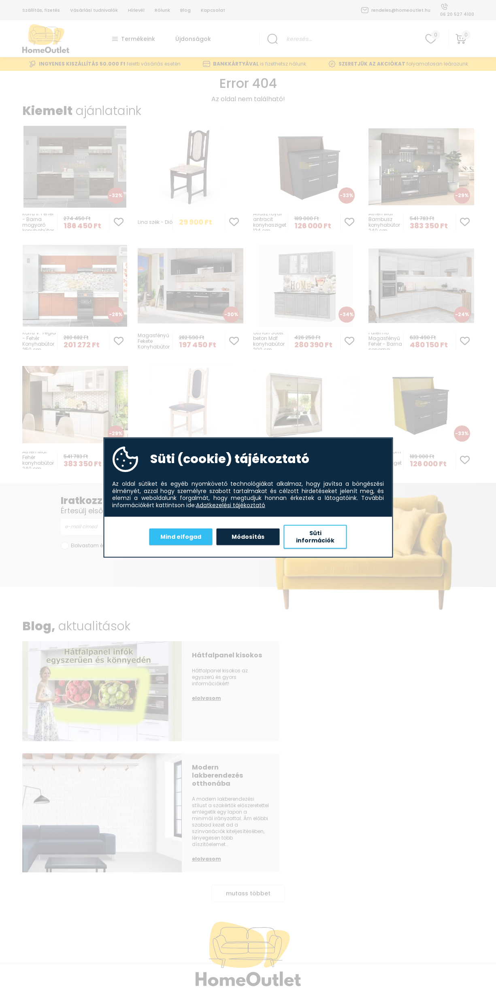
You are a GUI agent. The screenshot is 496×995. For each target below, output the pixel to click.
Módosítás (248, 536)
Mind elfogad (180, 536)
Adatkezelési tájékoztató (230, 505)
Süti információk (315, 536)
